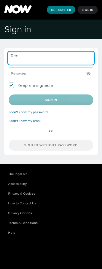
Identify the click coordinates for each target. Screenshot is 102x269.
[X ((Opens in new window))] (26, 250)
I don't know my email (25, 121)
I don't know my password (28, 112)
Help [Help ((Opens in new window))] (11, 232)
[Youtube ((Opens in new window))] (55, 250)
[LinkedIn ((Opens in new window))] (69, 250)
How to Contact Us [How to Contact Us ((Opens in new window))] (22, 203)
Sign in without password (51, 145)
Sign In (87, 10)
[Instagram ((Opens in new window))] (40, 250)
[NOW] (18, 9)
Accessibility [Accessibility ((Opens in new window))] (17, 184)
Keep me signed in (35, 85)
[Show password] (88, 73)
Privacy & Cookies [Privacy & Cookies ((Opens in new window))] (21, 193)
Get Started (61, 10)
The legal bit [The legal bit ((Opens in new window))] (17, 174)
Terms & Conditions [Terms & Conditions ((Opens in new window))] (23, 223)
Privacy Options (20, 213)
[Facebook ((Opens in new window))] (12, 250)
